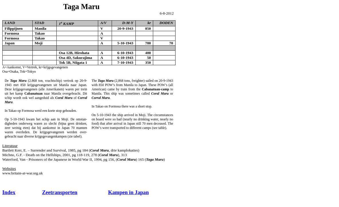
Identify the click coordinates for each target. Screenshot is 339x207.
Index (8, 192)
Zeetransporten (59, 192)
